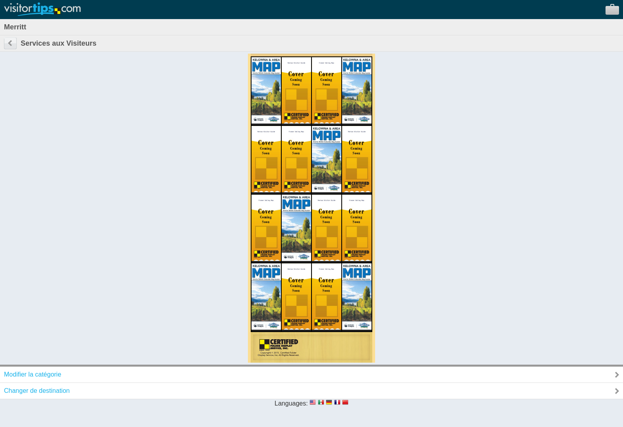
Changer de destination (37, 390)
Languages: (291, 403)
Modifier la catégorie (32, 374)
